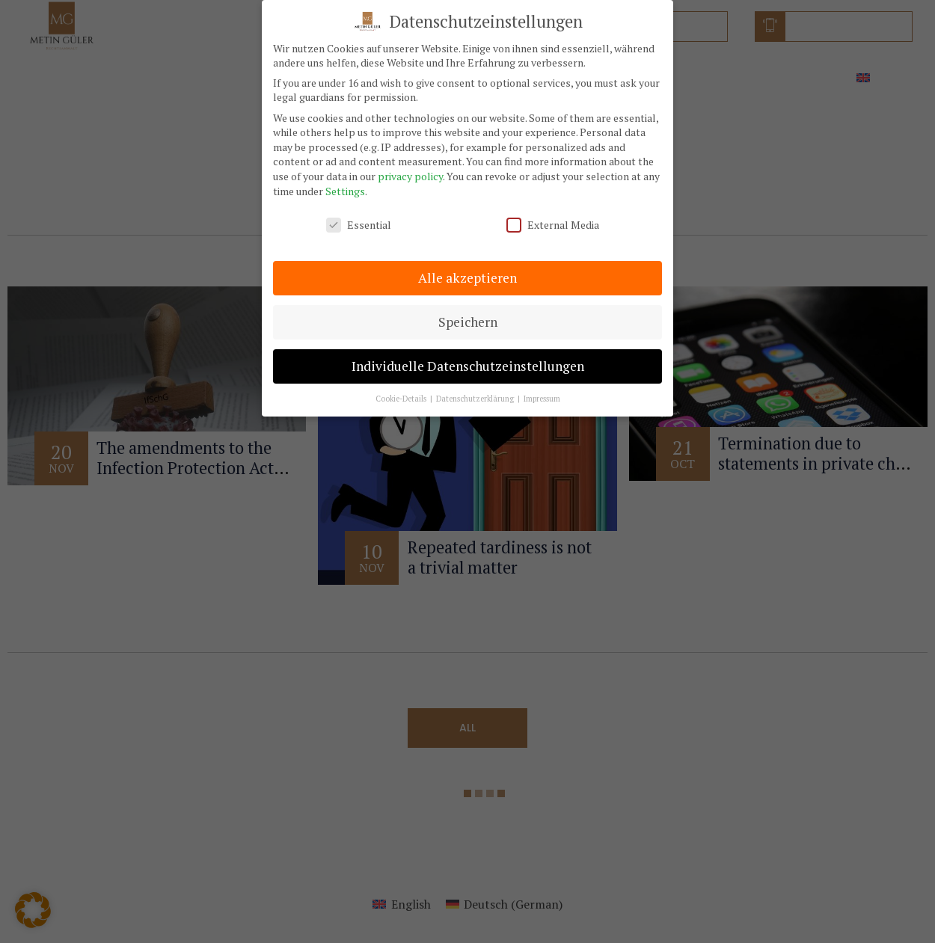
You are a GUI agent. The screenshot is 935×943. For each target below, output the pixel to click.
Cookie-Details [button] (402, 388)
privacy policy (410, 166)
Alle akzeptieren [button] (467, 267)
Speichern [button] (467, 311)
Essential (358, 215)
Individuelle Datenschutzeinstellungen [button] (468, 355)
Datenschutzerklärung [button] (476, 388)
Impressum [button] (542, 388)
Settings (345, 180)
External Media (552, 215)
